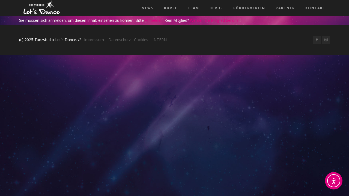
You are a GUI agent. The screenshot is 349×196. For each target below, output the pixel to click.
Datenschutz (119, 39)
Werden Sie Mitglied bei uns (214, 20)
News (148, 8)
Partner (285, 8)
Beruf (216, 8)
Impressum (94, 39)
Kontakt (315, 8)
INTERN (160, 39)
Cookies (141, 39)
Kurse (170, 8)
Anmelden (154, 20)
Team (193, 8)
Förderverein (249, 8)
